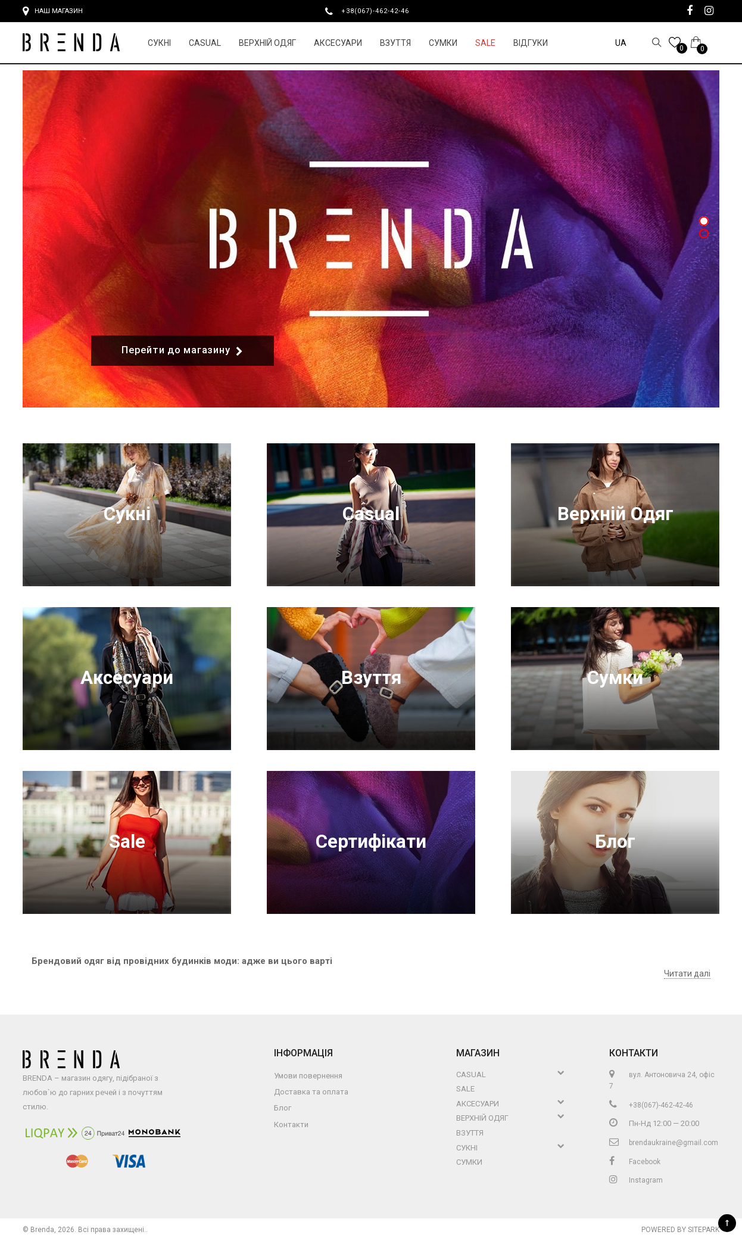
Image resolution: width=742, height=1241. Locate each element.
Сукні (159, 43)
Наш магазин (53, 11)
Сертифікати (371, 842)
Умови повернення (308, 1075)
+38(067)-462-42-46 (380, 10)
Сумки (443, 43)
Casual (205, 43)
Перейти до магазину (182, 350)
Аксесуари (338, 43)
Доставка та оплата (311, 1091)
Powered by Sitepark (680, 1230)
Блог (615, 842)
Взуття (395, 43)
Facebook (634, 1162)
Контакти (291, 1124)
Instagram (636, 1180)
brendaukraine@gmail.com (663, 1143)
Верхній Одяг (267, 43)
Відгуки (530, 43)
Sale (485, 43)
